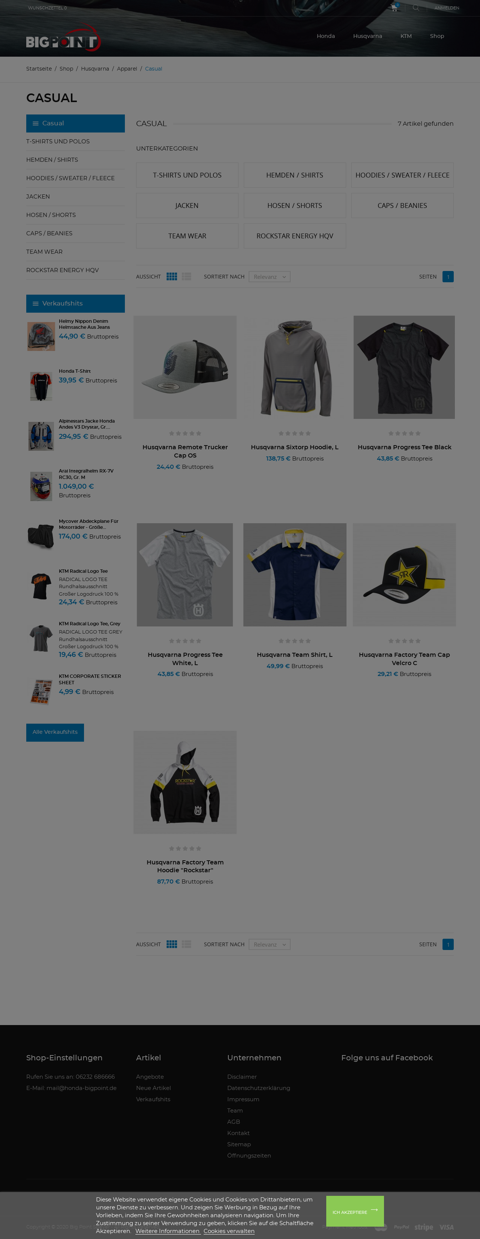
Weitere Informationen (168, 1231)
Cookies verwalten (229, 1231)
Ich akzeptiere (350, 1212)
